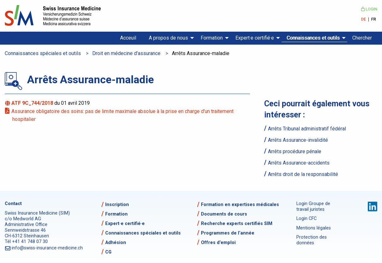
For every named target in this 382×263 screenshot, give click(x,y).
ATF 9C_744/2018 (33, 103)
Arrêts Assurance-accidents (299, 163)
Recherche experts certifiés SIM (236, 223)
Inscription (117, 204)
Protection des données (311, 240)
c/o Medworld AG (23, 219)
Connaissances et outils (313, 38)
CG (108, 252)
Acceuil (128, 38)
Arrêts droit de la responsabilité (303, 174)
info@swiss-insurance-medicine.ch (47, 248)
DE (363, 19)
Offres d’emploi (218, 242)
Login (369, 9)
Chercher (362, 38)
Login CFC (306, 218)
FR (373, 19)
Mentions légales (313, 228)
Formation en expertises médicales (240, 204)
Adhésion (115, 242)
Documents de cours (224, 214)
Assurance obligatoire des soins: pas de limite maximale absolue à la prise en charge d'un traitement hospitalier (122, 115)
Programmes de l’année (227, 233)
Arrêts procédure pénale (294, 151)
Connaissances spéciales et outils (43, 53)
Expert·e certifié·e (254, 38)
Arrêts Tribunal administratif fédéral (307, 129)
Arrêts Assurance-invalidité (298, 140)
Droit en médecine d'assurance (126, 53)
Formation (212, 38)
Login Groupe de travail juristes (313, 206)
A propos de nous (168, 38)
